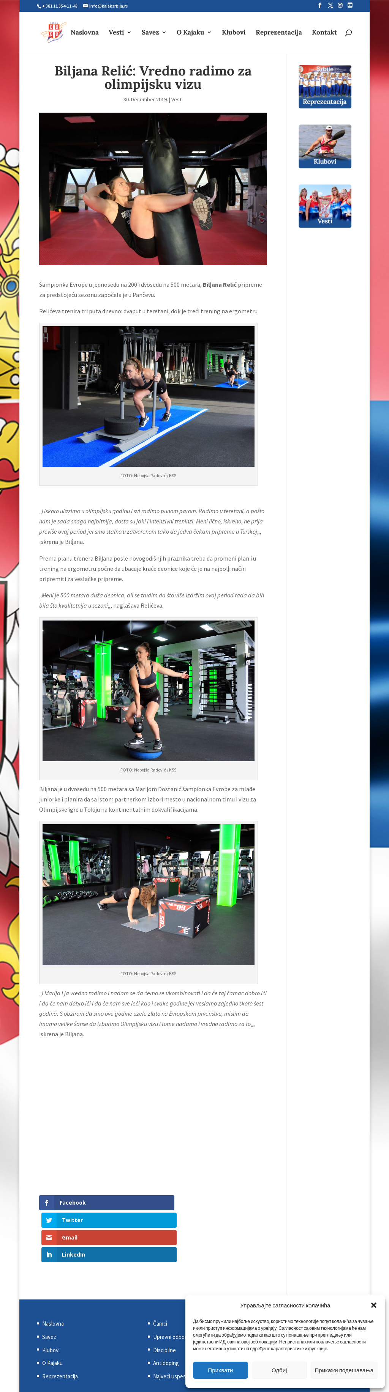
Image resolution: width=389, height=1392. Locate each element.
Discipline (164, 1298)
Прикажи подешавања (344, 1370)
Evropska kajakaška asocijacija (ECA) (306, 1284)
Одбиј (279, 1370)
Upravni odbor (170, 1284)
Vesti (116, 33)
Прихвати (220, 1370)
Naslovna (85, 33)
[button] (374, 1305)
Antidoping (166, 1311)
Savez (150, 33)
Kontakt (324, 33)
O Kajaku (190, 33)
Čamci (160, 1271)
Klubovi (234, 33)
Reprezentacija (279, 33)
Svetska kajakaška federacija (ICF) (304, 1271)
